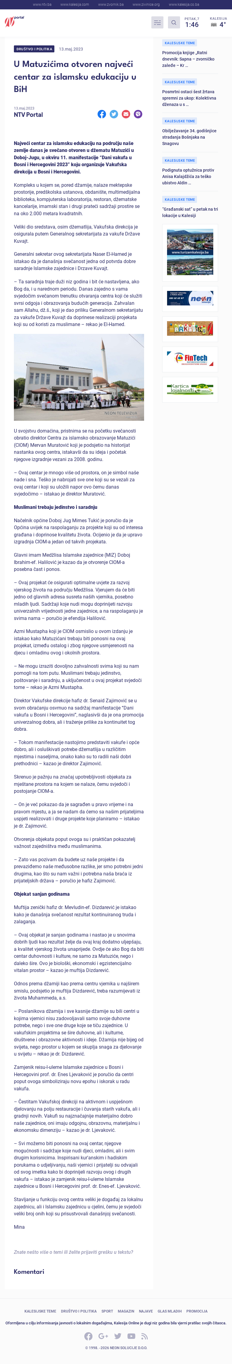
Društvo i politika (34, 48)
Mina (19, 1227)
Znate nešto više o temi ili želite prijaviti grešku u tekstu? (73, 1252)
